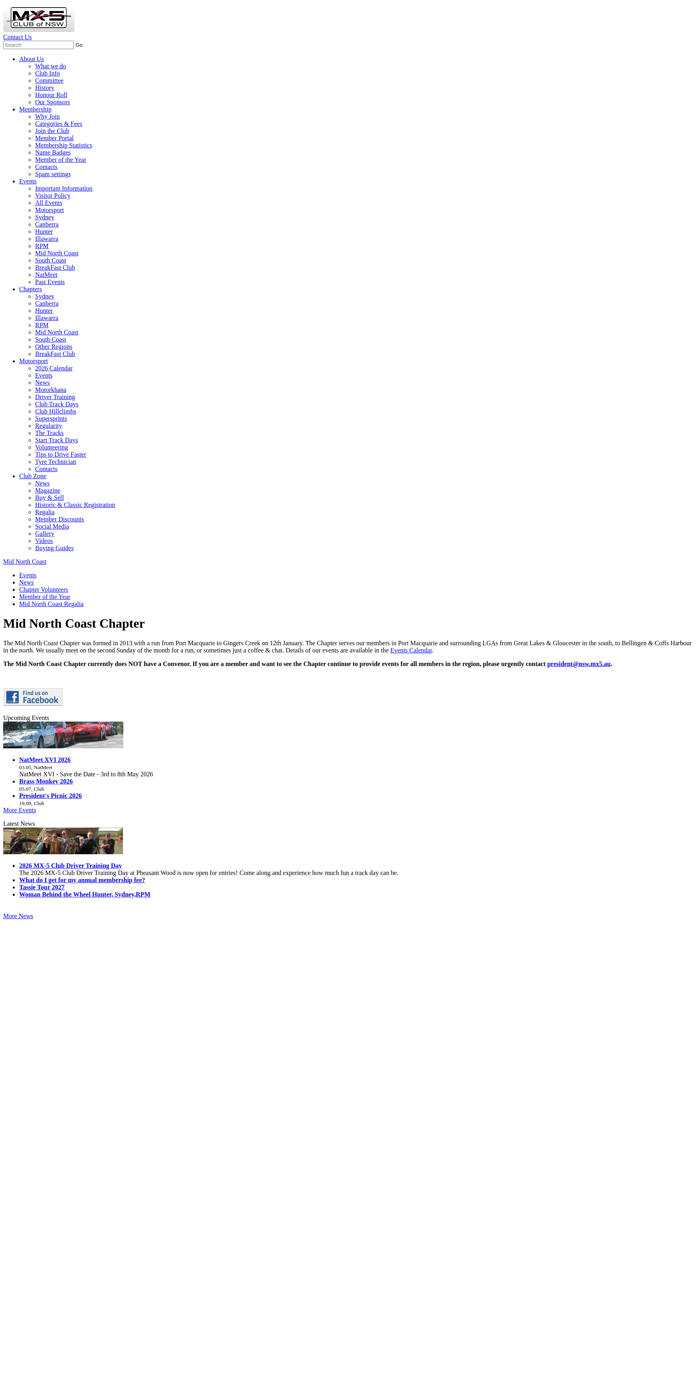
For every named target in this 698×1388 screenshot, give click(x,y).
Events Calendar (411, 650)
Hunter (44, 231)
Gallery (44, 533)
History (44, 87)
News (42, 382)
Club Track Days (56, 404)
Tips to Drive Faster (60, 454)
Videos (44, 540)
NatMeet (46, 274)
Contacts (46, 166)
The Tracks (49, 433)
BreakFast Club (55, 267)
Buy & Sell (49, 497)
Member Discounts (59, 519)
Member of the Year (60, 159)
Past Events (50, 281)
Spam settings (53, 174)
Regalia (45, 512)
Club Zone (32, 476)
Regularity (48, 425)
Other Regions (53, 346)
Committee (49, 80)
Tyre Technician (55, 461)
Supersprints (51, 418)
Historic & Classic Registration (75, 504)
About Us (31, 59)
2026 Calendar (54, 368)
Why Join (47, 116)
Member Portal (54, 138)
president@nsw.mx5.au (579, 663)
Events (28, 181)
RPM (42, 246)
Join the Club (52, 130)
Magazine (47, 490)
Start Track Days (56, 440)
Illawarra (46, 238)
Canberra (47, 224)
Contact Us (17, 37)
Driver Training (55, 397)
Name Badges (53, 152)
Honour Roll (51, 94)
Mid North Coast (56, 253)
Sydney (44, 217)
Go (79, 45)
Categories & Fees (58, 123)
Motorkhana (50, 389)
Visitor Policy (52, 195)
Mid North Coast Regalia (51, 604)
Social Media (52, 526)
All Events (48, 202)
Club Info (47, 73)
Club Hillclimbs (55, 411)
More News (18, 916)
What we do (50, 66)
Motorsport (49, 210)
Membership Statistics (63, 145)
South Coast (50, 260)
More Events (19, 810)
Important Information (64, 188)
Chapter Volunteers (43, 589)
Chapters (30, 289)
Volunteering (51, 447)
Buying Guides (54, 548)
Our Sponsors (52, 102)
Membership (35, 109)
